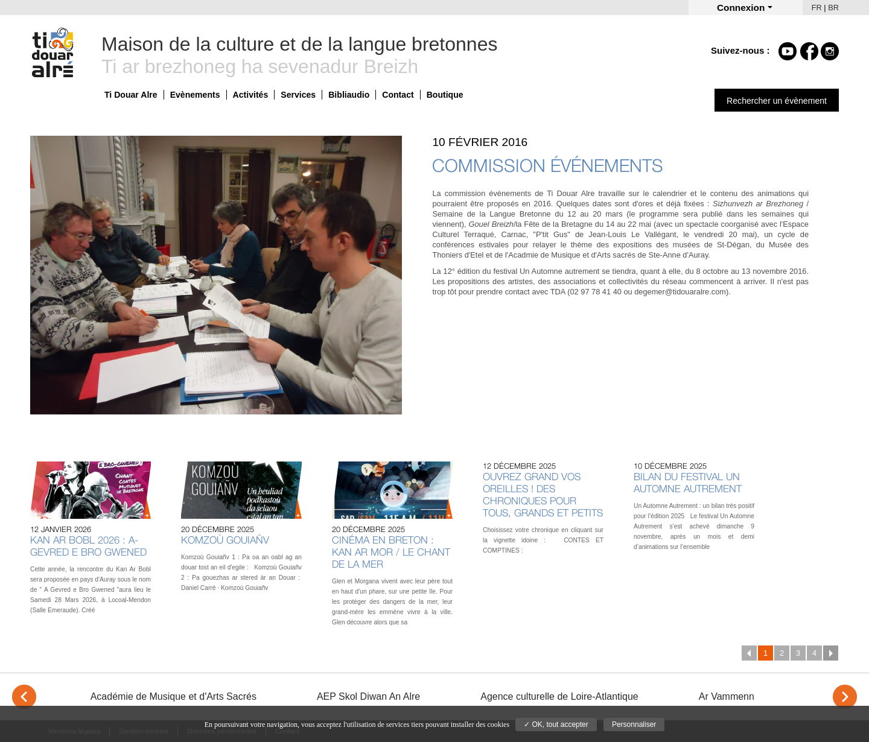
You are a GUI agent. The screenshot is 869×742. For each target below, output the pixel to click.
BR (833, 7)
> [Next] (845, 697)
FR (817, 7)
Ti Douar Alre (131, 95)
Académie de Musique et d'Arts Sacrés (173, 696)
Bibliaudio (348, 95)
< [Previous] (24, 697)
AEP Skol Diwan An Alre (368, 696)
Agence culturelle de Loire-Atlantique (559, 696)
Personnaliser (634, 724)
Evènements (195, 95)
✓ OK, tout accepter (556, 724)
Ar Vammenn (726, 696)
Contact (397, 95)
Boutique (445, 95)
